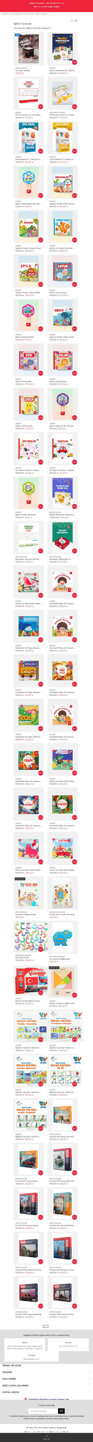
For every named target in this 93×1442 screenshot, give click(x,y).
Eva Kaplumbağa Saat (59, 959)
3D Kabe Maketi (22, 70)
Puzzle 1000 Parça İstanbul (28, 1270)
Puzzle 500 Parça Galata (26, 1225)
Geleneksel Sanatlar (57, 112)
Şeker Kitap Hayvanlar (25, 515)
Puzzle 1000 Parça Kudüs (61, 1314)
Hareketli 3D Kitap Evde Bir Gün (30, 737)
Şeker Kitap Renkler (24, 337)
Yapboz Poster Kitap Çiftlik (27, 292)
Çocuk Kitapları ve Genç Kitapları (22, 14)
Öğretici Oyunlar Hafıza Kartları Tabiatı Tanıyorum (39, 1048)
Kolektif (52, 68)
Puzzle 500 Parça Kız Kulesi (62, 1270)
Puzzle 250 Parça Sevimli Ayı (62, 1225)
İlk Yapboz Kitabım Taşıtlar (61, 470)
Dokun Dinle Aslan (57, 381)
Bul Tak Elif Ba (22, 957)
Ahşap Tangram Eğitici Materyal (64, 1003)
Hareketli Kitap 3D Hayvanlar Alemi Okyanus (36, 825)
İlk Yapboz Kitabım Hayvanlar (29, 470)
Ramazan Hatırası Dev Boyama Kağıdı (33, 559)
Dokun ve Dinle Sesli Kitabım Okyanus (33, 870)
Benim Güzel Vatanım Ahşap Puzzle (32, 1001)
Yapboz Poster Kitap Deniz (61, 337)
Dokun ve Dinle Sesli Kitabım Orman (32, 603)
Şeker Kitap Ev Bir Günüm (61, 426)
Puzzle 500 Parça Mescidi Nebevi (64, 1181)
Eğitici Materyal (21, 912)
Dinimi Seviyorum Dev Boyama (29, 115)
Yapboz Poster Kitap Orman (28, 248)
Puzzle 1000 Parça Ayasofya (28, 1314)
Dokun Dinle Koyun (58, 292)
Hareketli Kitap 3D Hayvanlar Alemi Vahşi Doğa (71, 692)
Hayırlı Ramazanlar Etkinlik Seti (64, 70)
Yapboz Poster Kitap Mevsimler (63, 204)
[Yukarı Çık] (46, 1437)
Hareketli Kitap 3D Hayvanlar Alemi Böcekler (70, 825)
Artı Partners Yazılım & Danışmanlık (52, 1428)
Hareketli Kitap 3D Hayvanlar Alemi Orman (35, 781)
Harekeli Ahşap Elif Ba (25, 914)
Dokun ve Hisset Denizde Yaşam (64, 248)
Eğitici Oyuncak (41, 14)
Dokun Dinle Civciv (24, 426)
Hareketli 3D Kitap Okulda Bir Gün (31, 692)
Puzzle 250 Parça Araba (26, 1181)
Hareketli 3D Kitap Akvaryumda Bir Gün (33, 648)
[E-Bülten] (61, 1411)
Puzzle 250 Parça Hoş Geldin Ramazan (67, 1136)
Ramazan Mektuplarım (60, 559)
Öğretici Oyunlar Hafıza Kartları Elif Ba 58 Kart (71, 1092)
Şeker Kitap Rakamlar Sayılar (29, 204)
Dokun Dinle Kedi (23, 381)
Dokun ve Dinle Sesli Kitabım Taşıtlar (66, 870)
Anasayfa (4, 14)
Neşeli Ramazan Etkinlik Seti (62, 515)
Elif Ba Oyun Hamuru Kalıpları (63, 115)
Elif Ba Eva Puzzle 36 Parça (62, 914)
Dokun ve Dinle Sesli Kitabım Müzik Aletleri (69, 781)
